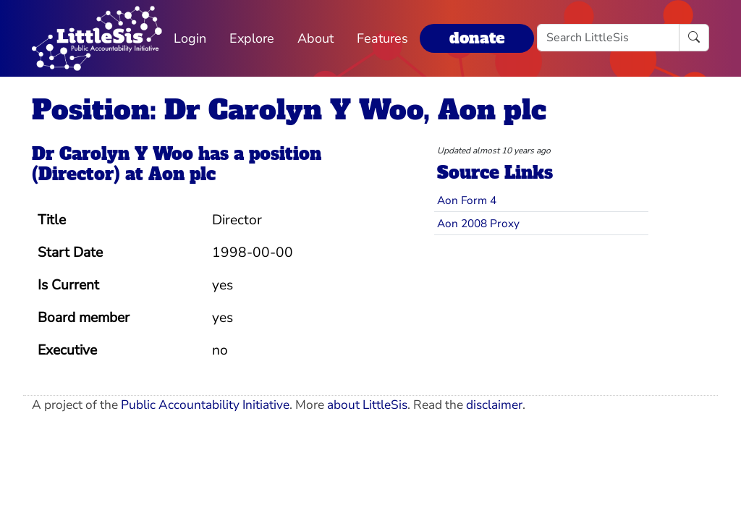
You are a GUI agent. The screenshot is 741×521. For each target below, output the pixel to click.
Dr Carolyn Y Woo (112, 154)
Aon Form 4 (466, 200)
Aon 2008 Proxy (478, 223)
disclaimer (494, 405)
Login (190, 38)
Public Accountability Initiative (205, 405)
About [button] (315, 38)
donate (476, 37)
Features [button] (382, 38)
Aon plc (182, 174)
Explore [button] (251, 38)
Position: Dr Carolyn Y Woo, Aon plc (289, 109)
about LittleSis (367, 405)
